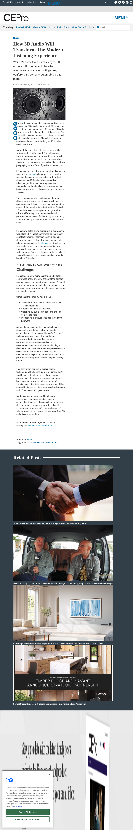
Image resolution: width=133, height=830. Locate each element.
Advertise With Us (73, 779)
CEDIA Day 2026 (79, 27)
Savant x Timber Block (59, 27)
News (16, 38)
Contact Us (102, 802)
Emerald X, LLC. (99, 817)
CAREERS (56, 821)
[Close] (50, 774)
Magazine (70, 786)
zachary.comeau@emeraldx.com (109, 788)
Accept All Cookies (27, 812)
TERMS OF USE (99, 823)
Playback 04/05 (23, 27)
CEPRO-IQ (70, 792)
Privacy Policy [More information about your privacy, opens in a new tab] (16, 806)
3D (30, 442)
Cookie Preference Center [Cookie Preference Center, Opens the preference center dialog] (27, 819)
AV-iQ (42, 2)
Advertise (31, 2)
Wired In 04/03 (39, 27)
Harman (45, 243)
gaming (31, 174)
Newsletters (71, 789)
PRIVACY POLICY (112, 823)
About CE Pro (71, 782)
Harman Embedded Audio (40, 425)
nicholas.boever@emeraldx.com (109, 798)
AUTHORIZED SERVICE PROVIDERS (74, 821)
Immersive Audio (49, 442)
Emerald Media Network (13, 2)
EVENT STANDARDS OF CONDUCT (101, 821)
